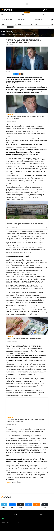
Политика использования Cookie (8, 514)
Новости (19, 482)
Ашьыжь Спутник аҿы (7, 19)
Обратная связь (44, 514)
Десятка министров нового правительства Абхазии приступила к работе (25, 224)
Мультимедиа (30, 501)
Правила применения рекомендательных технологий (28, 514)
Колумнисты (21, 501)
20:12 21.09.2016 (9, 44)
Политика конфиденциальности (40, 513)
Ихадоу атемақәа (38, 20)
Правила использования (11, 513)
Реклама (24, 513)
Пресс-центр (39, 501)
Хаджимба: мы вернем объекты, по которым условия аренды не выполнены (26, 420)
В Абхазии (10, 114)
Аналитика (14, 482)
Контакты (20, 513)
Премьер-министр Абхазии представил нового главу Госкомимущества (25, 117)
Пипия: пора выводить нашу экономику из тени (24, 338)
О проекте (3, 513)
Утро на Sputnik (21, 19)
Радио (15, 501)
